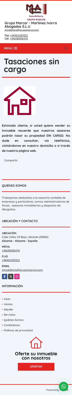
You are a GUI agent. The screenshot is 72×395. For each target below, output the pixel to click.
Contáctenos (12, 325)
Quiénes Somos (14, 320)
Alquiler (8, 309)
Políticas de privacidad (18, 330)
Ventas (8, 304)
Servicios (9, 314)
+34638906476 (19, 38)
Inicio (7, 299)
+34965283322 (19, 35)
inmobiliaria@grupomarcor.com (22, 29)
